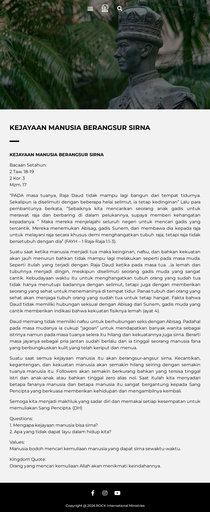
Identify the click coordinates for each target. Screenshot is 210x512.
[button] (90, 8)
